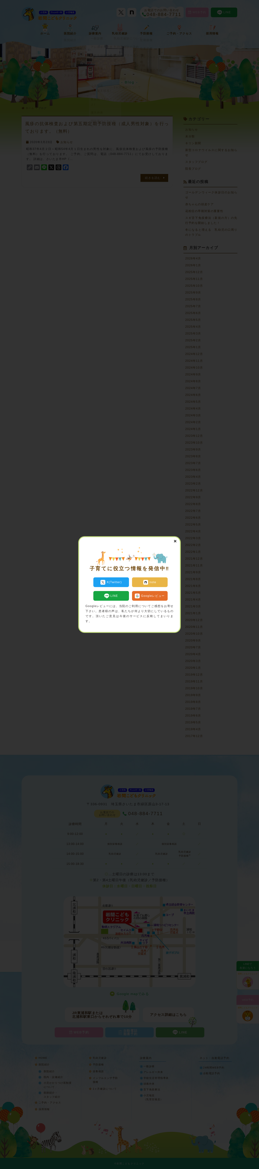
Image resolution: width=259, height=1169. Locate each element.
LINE (111, 595)
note (149, 582)
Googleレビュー (150, 595)
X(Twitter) (111, 582)
